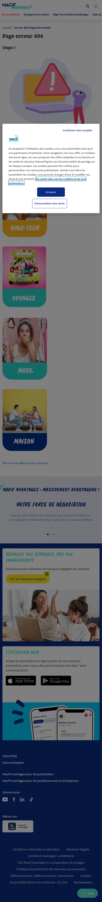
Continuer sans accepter (78, 130)
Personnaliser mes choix (49, 203)
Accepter (51, 192)
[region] (50, 168)
